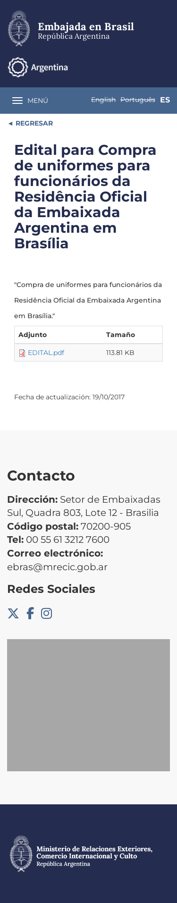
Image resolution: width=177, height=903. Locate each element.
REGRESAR (33, 123)
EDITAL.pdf (46, 352)
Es (165, 99)
